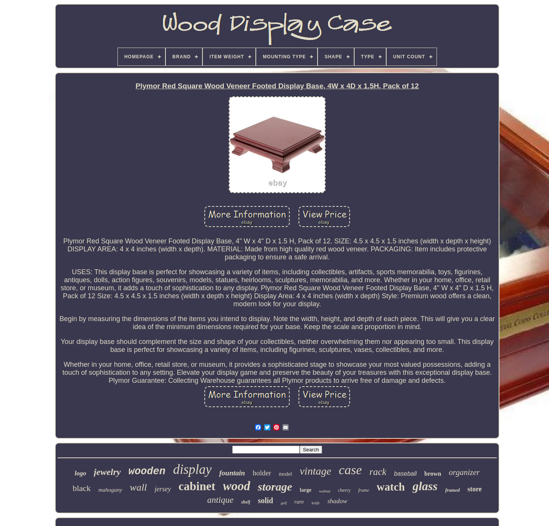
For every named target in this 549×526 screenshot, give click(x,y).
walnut (325, 491)
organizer (464, 472)
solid (265, 500)
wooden (146, 471)
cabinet (196, 486)
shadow (337, 501)
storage (275, 486)
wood (236, 486)
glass (425, 486)
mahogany (110, 490)
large (305, 490)
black (81, 488)
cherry (344, 490)
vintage (315, 471)
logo (80, 473)
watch (391, 487)
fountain (232, 473)
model (285, 474)
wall (138, 487)
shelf (245, 502)
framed (452, 490)
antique (220, 500)
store (474, 489)
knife (315, 502)
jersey (162, 489)
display (192, 469)
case (350, 470)
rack (377, 472)
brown (432, 473)
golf (284, 503)
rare (299, 502)
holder (262, 473)
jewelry (107, 472)
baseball (405, 473)
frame (363, 490)
